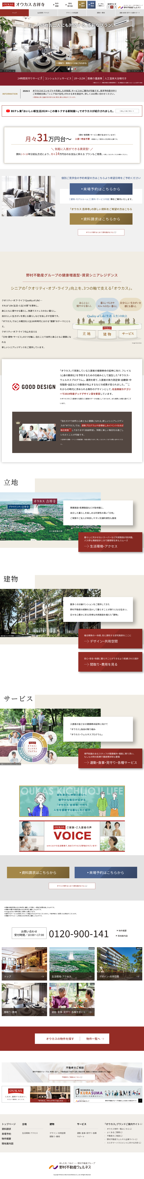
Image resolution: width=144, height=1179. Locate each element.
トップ (14, 13)
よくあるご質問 (113, 1132)
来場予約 (6, 1133)
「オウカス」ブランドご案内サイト (122, 1124)
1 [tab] (69, 69)
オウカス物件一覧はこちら (118, 1128)
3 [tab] (75, 69)
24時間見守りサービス (30, 78)
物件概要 (6, 1138)
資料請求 (6, 1129)
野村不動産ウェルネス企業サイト (121, 1139)
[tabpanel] (72, 44)
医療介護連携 (95, 78)
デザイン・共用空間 (72, 13)
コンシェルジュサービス (58, 78)
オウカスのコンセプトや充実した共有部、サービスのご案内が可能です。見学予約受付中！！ (75, 90)
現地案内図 (7, 1143)
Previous (1, 44)
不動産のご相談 (113, 1135)
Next (143, 44)
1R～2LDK (79, 78)
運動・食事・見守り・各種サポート (130, 13)
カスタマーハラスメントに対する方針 (123, 1142)
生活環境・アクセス (43, 13)
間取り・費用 (101, 13)
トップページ (9, 1124)
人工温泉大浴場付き (116, 78)
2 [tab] (72, 69)
